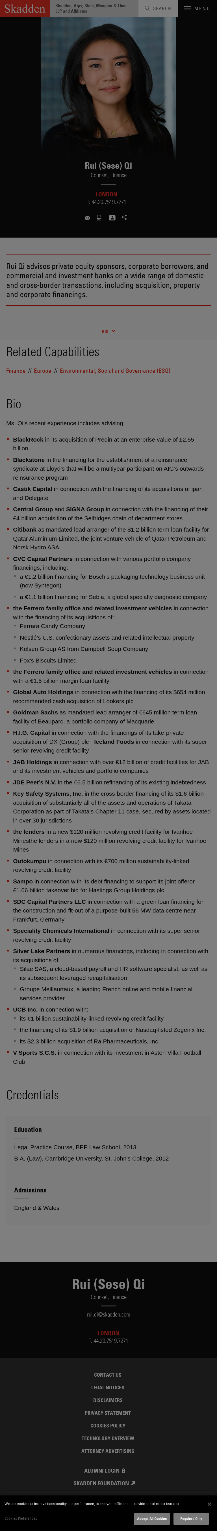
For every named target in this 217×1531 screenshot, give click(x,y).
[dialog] (108, 1513)
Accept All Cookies (152, 1518)
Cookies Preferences (21, 1518)
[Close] (209, 1504)
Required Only (191, 1518)
